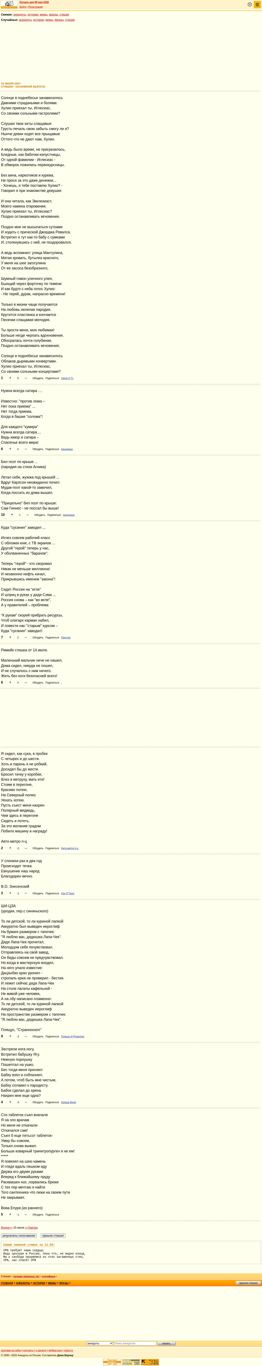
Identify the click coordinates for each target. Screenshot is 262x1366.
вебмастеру (55, 1350)
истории (33, 14)
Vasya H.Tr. (67, 378)
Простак (65, 637)
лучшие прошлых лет (26, 1276)
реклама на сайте (11, 1350)
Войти (22, 7)
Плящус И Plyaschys (72, 1036)
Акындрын (67, 449)
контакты (28, 1350)
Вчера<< (6, 1227)
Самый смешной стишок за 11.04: (29, 1244)
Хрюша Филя (68, 1102)
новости (68, 1350)
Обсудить (38, 378)
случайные (48, 1276)
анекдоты (19, 14)
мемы (43, 14)
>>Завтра (31, 1227)
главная (7, 1283)
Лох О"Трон (67, 893)
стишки (64, 14)
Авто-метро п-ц (69, 848)
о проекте (41, 1350)
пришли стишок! (248, 1283)
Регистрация (35, 7)
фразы (53, 14)
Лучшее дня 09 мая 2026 (34, 2)
